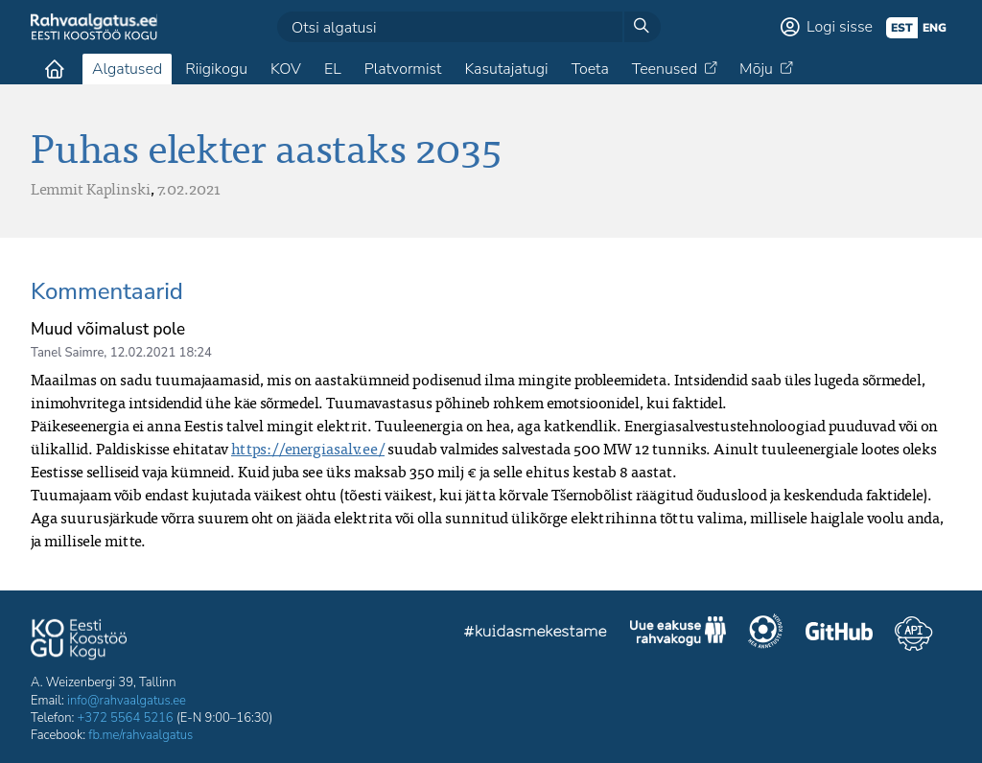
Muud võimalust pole (108, 329)
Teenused (664, 69)
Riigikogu (216, 69)
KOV (285, 69)
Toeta (590, 69)
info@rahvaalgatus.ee (126, 700)
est (902, 27)
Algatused (127, 69)
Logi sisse (840, 26)
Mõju (756, 69)
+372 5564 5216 (126, 718)
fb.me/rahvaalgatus (140, 735)
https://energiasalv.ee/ (308, 448)
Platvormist (403, 69)
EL (332, 69)
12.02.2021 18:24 (161, 352)
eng (935, 27)
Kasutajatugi (506, 69)
